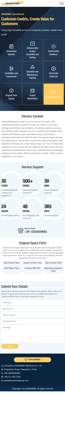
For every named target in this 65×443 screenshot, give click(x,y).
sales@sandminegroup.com (16, 381)
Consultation (34, 360)
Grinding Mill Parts (33, 268)
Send (10, 346)
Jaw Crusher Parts (11, 263)
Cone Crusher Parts (53, 263)
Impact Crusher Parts (32, 263)
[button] (62, 3)
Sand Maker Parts (11, 268)
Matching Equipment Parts (53, 269)
